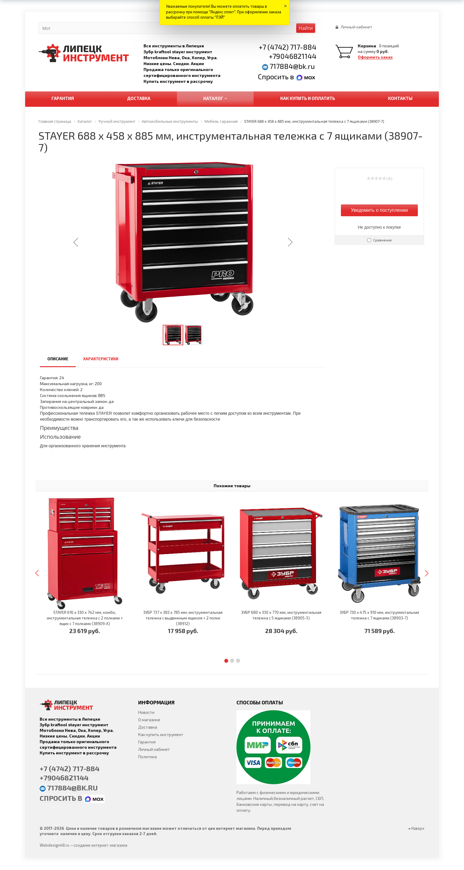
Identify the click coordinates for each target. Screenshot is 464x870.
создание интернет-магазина (100, 845)
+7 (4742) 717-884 (287, 47)
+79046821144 (292, 56)
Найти (306, 28)
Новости (146, 712)
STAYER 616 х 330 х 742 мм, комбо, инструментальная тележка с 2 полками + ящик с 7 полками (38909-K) (85, 618)
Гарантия (147, 741)
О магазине (149, 719)
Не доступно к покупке (379, 227)
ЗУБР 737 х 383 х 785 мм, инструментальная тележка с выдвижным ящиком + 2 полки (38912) (183, 618)
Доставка (147, 726)
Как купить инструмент (160, 734)
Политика (147, 756)
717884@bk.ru (292, 66)
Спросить (274, 76)
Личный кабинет (154, 749)
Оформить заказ (375, 57)
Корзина (367, 45)
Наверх (416, 828)
